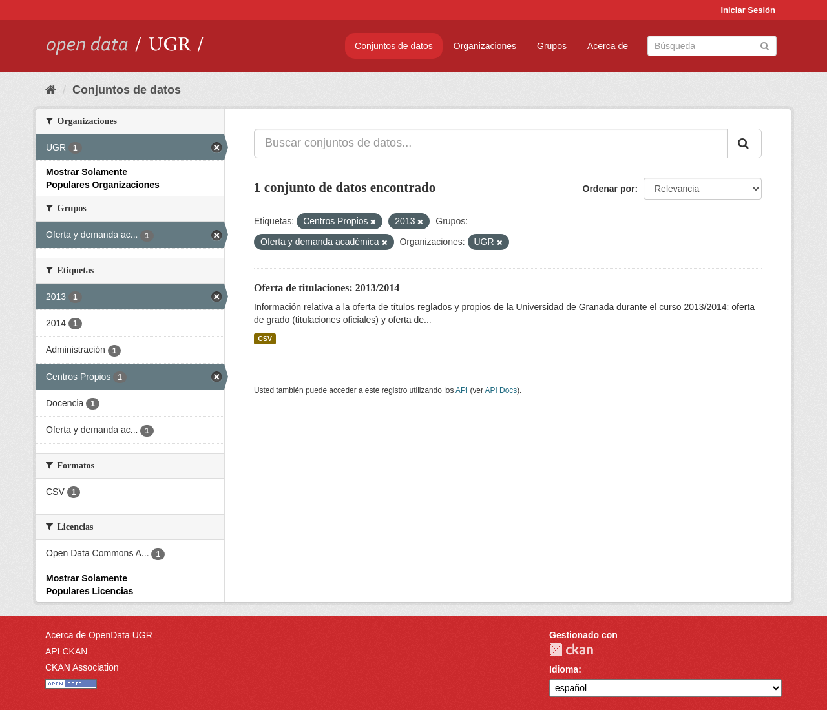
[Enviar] (764, 44)
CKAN (571, 649)
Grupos (552, 46)
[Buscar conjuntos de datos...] (491, 143)
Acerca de (607, 46)
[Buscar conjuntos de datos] (712, 46)
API (461, 390)
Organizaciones (485, 46)
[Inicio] (50, 89)
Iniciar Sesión (747, 10)
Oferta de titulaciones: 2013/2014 (326, 287)
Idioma (563, 669)
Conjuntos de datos (394, 46)
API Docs (501, 390)
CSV (265, 338)
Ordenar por (609, 188)
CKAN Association (82, 667)
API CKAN (66, 651)
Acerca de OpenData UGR (98, 635)
